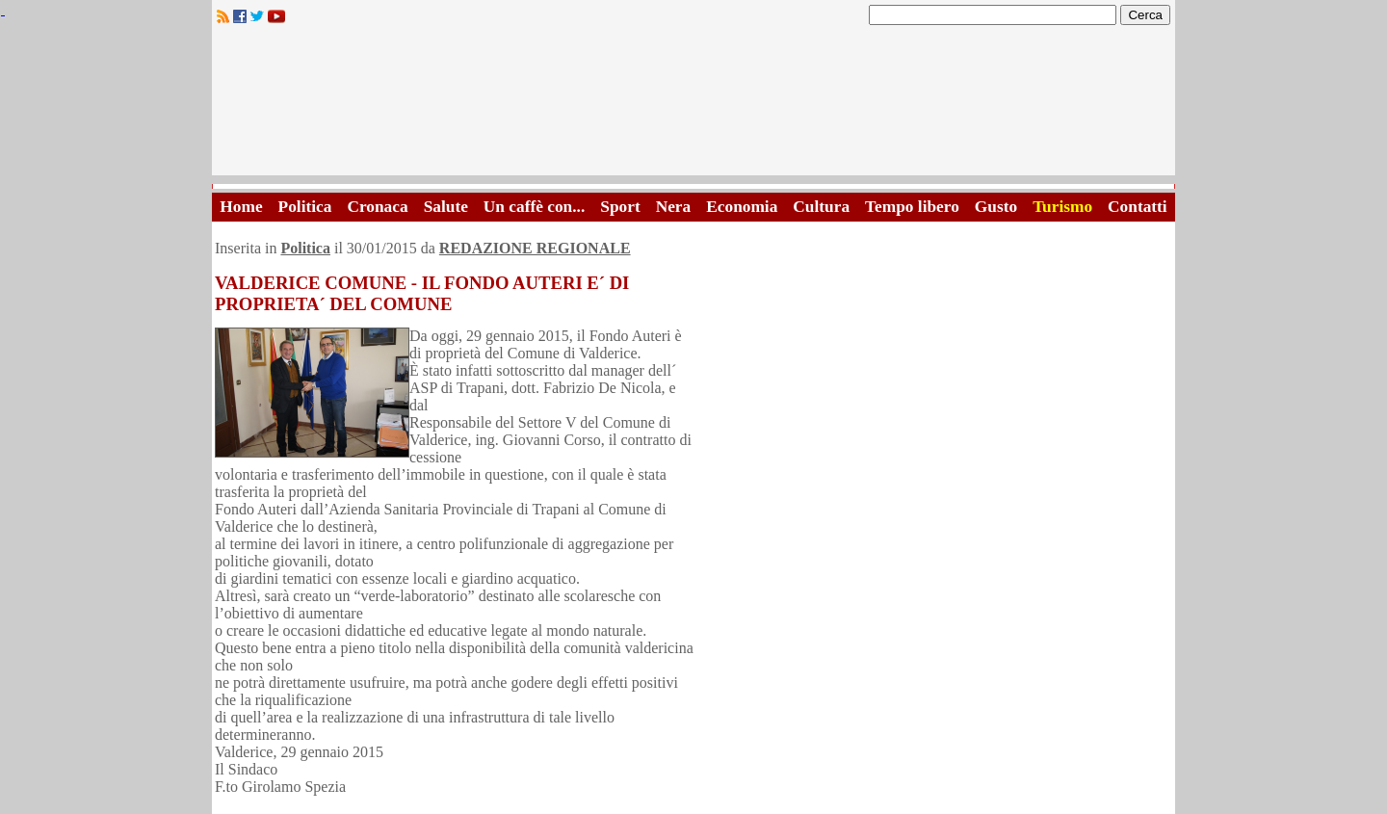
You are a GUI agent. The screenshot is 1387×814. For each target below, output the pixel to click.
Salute (446, 206)
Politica (305, 206)
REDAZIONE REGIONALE (535, 248)
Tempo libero (912, 206)
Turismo (1062, 206)
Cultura (821, 206)
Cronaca (377, 206)
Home (241, 206)
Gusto (996, 206)
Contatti (1137, 206)
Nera (674, 206)
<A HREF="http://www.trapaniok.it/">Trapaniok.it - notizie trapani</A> (693, 105)
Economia (741, 206)
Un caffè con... (534, 206)
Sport (620, 206)
